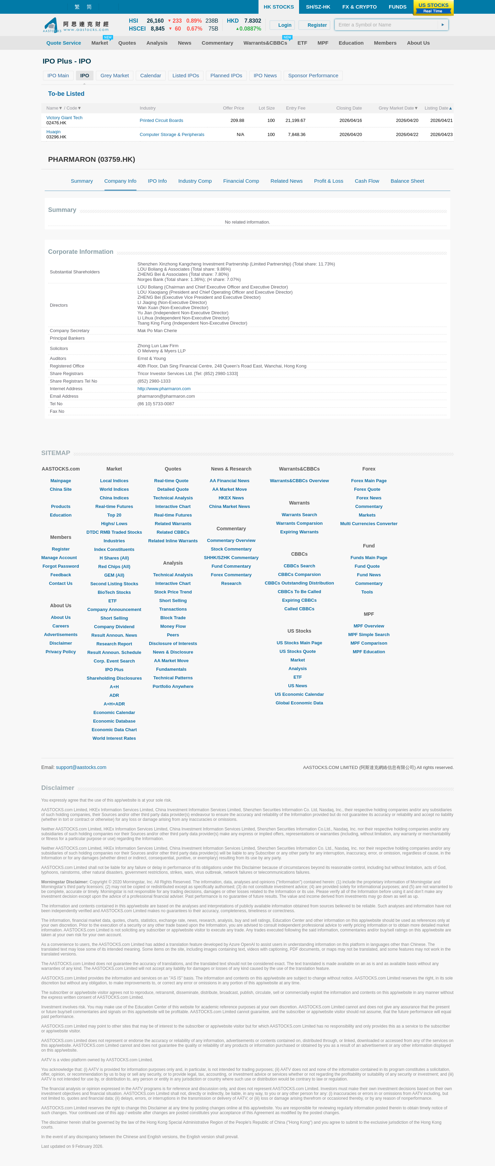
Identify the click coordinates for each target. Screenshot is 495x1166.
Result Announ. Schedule (114, 652)
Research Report (114, 643)
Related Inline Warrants (173, 540)
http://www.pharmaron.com (164, 388)
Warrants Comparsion (299, 523)
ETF (114, 600)
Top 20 (114, 515)
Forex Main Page (369, 480)
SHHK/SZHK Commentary (231, 557)
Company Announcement (114, 609)
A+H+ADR (114, 703)
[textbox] (391, 24)
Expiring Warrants (299, 531)
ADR (114, 695)
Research (231, 583)
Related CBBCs (173, 532)
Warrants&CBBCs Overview (299, 480)
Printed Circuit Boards (161, 120)
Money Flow (173, 626)
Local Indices (114, 480)
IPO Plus (114, 669)
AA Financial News (231, 480)
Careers (61, 626)
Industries (114, 540)
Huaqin (53, 131)
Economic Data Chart (114, 729)
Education (61, 515)
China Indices (114, 497)
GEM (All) (114, 575)
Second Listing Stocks (114, 583)
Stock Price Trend (173, 592)
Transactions (173, 609)
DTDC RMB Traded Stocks (114, 532)
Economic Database (114, 721)
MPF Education (369, 651)
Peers (173, 634)
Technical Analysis (173, 497)
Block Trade (173, 617)
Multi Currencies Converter (369, 523)
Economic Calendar (114, 712)
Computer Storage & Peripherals (172, 134)
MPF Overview (369, 626)
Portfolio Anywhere (173, 686)
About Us (61, 617)
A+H (114, 686)
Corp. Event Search (114, 661)
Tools (368, 592)
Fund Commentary (231, 566)
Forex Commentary (231, 574)
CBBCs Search (299, 565)
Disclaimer (61, 643)
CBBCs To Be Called (299, 591)
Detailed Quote (173, 489)
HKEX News (231, 497)
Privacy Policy (61, 651)
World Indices (114, 489)
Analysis (299, 668)
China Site (61, 489)
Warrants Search (299, 514)
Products (60, 506)
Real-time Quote (173, 480)
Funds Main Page (369, 557)
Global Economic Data (299, 702)
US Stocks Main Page (299, 642)
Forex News (369, 497)
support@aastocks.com (81, 767)
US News (299, 685)
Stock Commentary (231, 549)
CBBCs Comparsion (299, 574)
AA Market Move (173, 660)
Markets (369, 515)
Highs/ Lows (114, 523)
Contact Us (61, 583)
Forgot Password (61, 566)
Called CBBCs (299, 608)
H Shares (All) (114, 558)
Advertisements (61, 634)
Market (299, 660)
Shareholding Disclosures (114, 678)
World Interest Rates (114, 738)
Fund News (369, 574)
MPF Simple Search (369, 634)
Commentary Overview (231, 540)
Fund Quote (369, 566)
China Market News (231, 506)
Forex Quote (369, 489)
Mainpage (61, 480)
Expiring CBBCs (299, 600)
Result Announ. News (114, 635)
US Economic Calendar (299, 694)
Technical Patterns (173, 677)
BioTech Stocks (114, 592)
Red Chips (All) (114, 566)
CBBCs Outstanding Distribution (299, 583)
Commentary (368, 506)
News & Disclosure (173, 652)
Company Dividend (114, 626)
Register (61, 549)
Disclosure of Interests (173, 643)
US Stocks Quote (299, 651)
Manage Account (60, 557)
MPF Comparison (369, 643)
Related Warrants (173, 523)
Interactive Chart (173, 506)
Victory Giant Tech (64, 117)
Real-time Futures (114, 506)
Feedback (61, 574)
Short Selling (114, 618)
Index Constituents (114, 549)
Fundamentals (173, 669)
